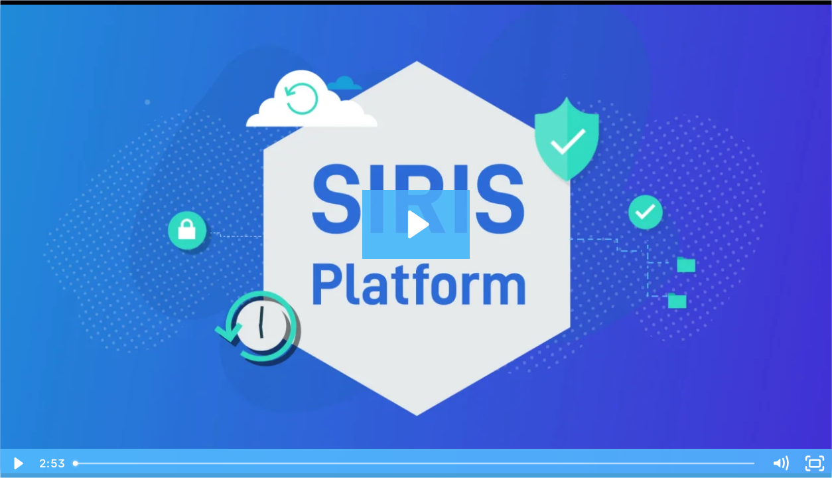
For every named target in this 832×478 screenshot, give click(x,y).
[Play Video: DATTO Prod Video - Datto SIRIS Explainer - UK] (416, 224)
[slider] (414, 463)
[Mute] (780, 463)
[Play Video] (17, 463)
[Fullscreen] (814, 463)
